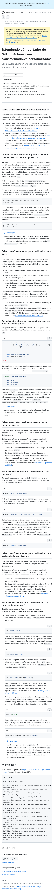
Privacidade (26, 886)
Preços (39, 886)
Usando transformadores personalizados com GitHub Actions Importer (25, 156)
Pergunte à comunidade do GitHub (14, 871)
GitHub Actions (9, 21)
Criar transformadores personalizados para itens (26, 253)
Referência (20, 21)
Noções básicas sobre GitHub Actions (29, 315)
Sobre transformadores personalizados (25, 109)
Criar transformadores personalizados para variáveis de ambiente (26, 555)
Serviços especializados (9, 889)
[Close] (48, 3)
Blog (19, 889)
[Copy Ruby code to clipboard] (49, 338)
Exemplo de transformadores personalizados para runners (25, 472)
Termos (18, 886)
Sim (5, 859)
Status (33, 886)
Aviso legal (9, 764)
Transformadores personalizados (15, 23)
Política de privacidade (8, 862)
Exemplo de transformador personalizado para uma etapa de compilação (26, 322)
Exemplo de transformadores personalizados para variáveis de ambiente (25, 603)
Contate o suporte (8, 874)
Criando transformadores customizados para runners (24, 424)
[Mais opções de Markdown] (21, 75)
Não (14, 859)
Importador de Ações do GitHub (35, 21)
